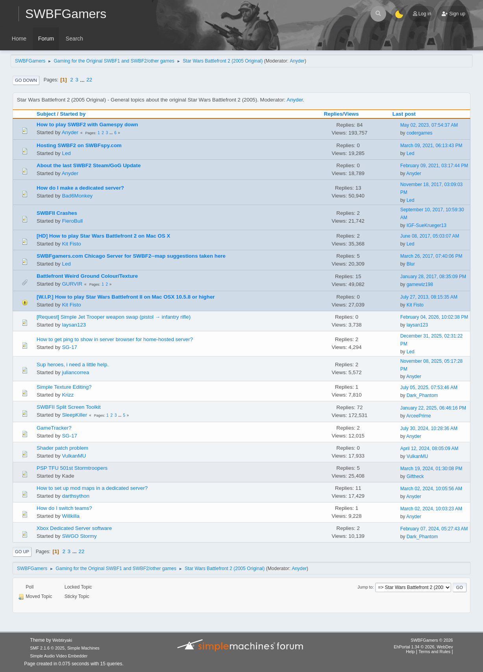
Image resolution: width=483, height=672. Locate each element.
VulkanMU (74, 456)
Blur (411, 264)
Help (410, 651)
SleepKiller (74, 415)
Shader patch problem (62, 448)
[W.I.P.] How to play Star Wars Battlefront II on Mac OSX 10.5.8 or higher (126, 297)
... (83, 80)
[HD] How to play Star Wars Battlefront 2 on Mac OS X (103, 236)
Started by (72, 114)
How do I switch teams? (64, 508)
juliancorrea (75, 372)
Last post (407, 114)
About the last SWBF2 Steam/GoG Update (89, 165)
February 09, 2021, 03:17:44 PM (434, 165)
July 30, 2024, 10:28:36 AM (428, 428)
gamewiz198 (420, 284)
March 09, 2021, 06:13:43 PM (431, 145)
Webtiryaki (62, 640)
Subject (46, 114)
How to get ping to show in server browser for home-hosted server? (115, 339)
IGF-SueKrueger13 (426, 225)
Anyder (297, 61)
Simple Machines (83, 648)
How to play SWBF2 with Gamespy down (87, 124)
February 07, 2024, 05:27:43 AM (434, 529)
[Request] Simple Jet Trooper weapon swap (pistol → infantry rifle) (114, 317)
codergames (420, 133)
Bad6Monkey (77, 196)
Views (351, 114)
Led (66, 153)
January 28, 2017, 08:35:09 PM (433, 276)
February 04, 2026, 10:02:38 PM (434, 317)
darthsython (75, 496)
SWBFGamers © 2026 (432, 640)
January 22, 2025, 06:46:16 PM (433, 408)
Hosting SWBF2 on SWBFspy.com (79, 145)
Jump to (364, 587)
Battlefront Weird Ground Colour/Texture (87, 276)
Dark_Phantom (422, 395)
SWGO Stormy (79, 536)
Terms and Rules (434, 651)
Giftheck (415, 476)
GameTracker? (54, 428)
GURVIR (72, 284)
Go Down (26, 80)
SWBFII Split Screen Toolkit (69, 407)
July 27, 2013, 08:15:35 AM (428, 297)
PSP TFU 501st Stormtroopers (72, 468)
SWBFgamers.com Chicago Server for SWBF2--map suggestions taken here (131, 256)
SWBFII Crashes (57, 213)
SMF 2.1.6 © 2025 (47, 648)
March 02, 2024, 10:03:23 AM (431, 508)
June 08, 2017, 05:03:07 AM (429, 236)
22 (89, 80)
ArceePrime (418, 416)
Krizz (68, 395)
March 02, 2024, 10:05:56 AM (431, 488)
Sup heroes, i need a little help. (73, 364)
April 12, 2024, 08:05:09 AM (429, 448)
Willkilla (70, 516)
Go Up (22, 551)
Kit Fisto (71, 244)
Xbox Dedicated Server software (74, 528)
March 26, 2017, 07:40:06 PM (431, 256)
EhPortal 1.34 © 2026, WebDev (423, 646)
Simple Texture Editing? (64, 387)
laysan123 (74, 325)
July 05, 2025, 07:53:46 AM (428, 387)
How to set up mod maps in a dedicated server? (92, 488)
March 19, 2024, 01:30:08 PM (431, 468)
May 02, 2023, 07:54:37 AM (429, 125)
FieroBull (72, 221)
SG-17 (69, 347)
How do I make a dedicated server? (80, 188)
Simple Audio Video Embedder (58, 656)
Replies (333, 114)
